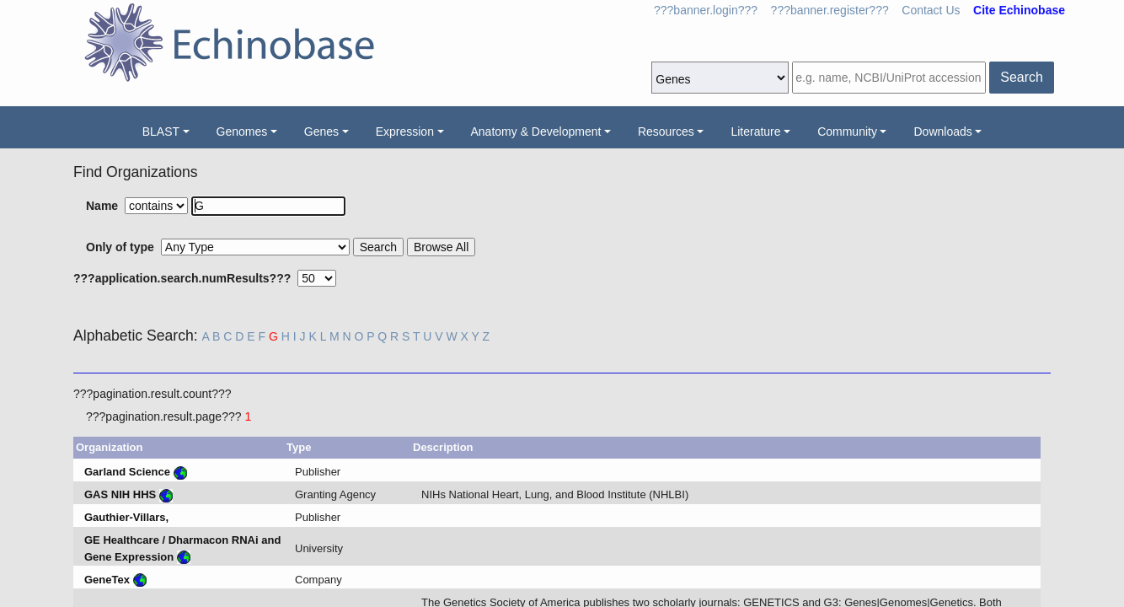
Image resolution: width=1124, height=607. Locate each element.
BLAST (160, 131)
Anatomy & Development (536, 131)
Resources (666, 131)
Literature (755, 131)
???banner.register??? (830, 10)
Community (847, 131)
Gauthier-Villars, (126, 517)
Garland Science (127, 471)
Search (1021, 77)
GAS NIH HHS (120, 494)
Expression (405, 131)
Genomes (242, 131)
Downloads (942, 131)
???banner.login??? (705, 10)
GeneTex (107, 579)
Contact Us (931, 10)
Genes (321, 131)
